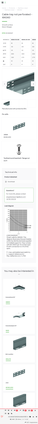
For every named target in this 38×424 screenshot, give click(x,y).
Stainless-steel (23, 8)
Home (4, 8)
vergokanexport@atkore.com (16, 197)
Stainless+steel (9, 10)
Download (11, 182)
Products (12, 8)
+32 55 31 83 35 (11, 199)
